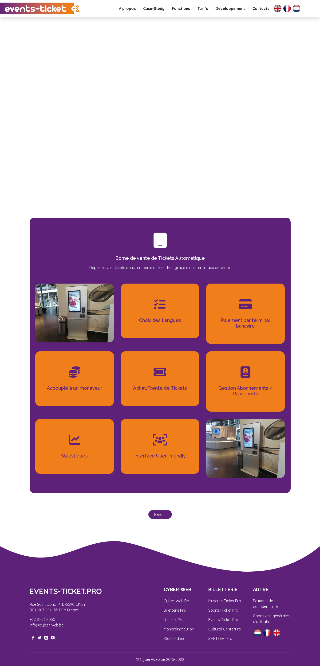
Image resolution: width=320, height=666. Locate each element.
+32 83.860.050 (42, 619)
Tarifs (203, 8)
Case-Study (153, 8)
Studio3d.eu (174, 638)
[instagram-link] (46, 637)
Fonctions (181, 8)
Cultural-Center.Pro (224, 629)
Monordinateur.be (179, 629)
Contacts (261, 8)
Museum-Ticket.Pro (224, 600)
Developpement (230, 8)
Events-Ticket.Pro (223, 619)
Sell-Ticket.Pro (220, 638)
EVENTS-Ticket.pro (66, 591)
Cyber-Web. (174, 600)
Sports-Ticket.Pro (223, 610)
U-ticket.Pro (174, 619)
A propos (127, 8)
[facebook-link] (33, 637)
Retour (160, 514)
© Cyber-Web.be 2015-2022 (160, 659)
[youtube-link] (52, 637)
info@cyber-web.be (47, 625)
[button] (24, 107)
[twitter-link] (39, 637)
